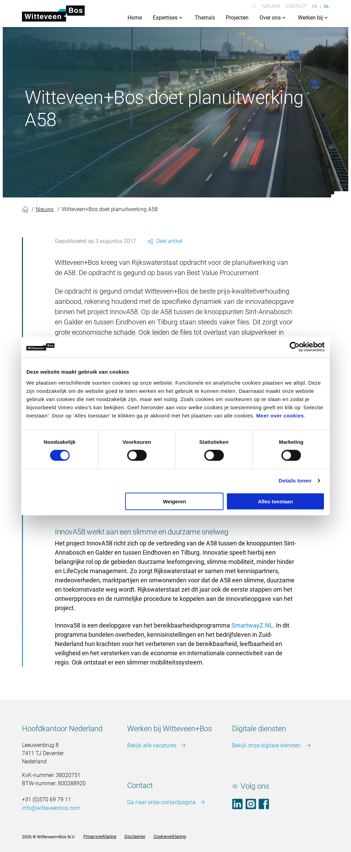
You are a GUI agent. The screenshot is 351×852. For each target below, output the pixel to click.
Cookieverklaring (170, 836)
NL (326, 6)
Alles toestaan (275, 501)
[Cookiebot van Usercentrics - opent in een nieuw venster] (295, 347)
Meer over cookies (280, 415)
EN (314, 6)
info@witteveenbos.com (51, 808)
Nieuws (271, 6)
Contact (296, 6)
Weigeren (174, 501)
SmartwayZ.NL (252, 625)
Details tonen (295, 480)
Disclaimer (134, 836)
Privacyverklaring (99, 836)
